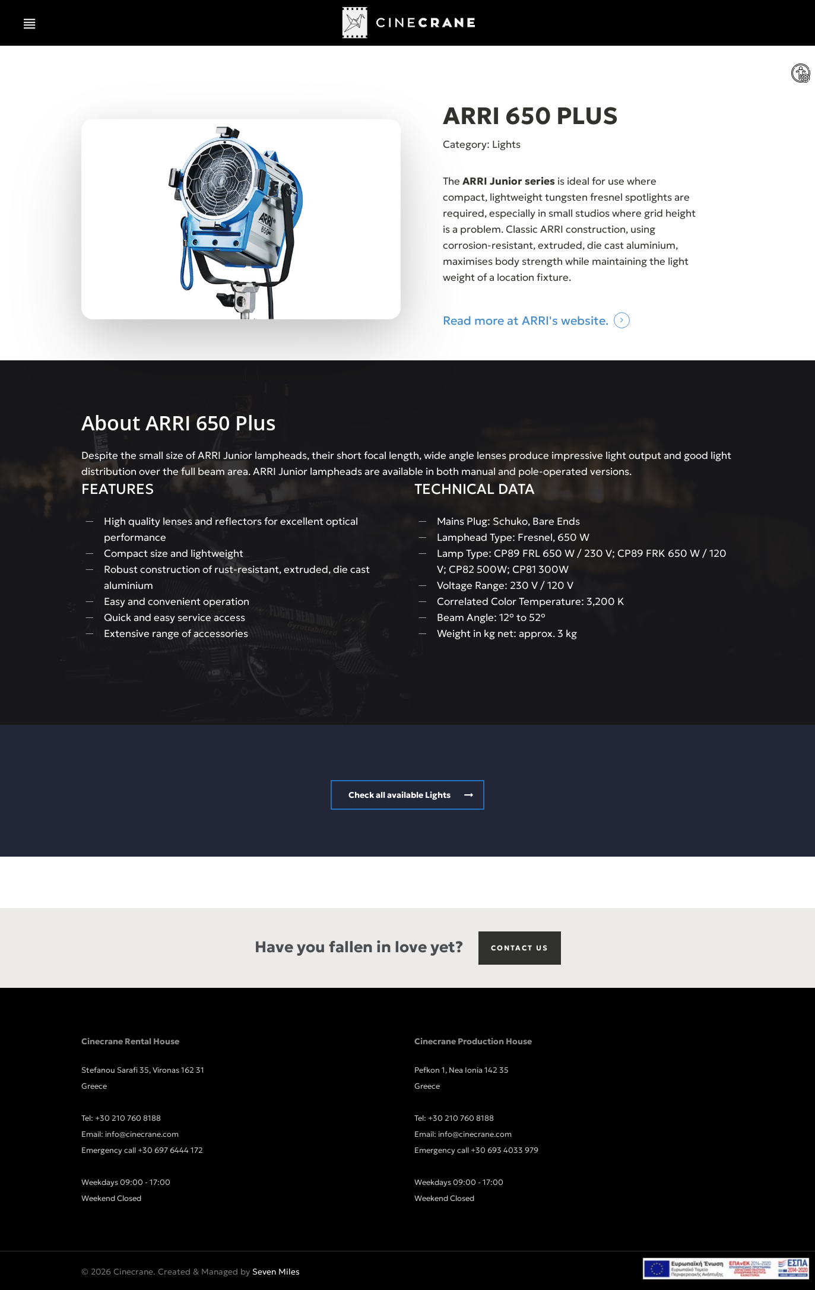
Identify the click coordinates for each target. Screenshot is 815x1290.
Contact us (519, 947)
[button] (30, 24)
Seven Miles (276, 1271)
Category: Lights (482, 144)
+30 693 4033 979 (504, 1150)
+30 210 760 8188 (128, 1118)
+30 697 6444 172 (170, 1150)
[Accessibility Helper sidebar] (801, 73)
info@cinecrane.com (142, 1134)
